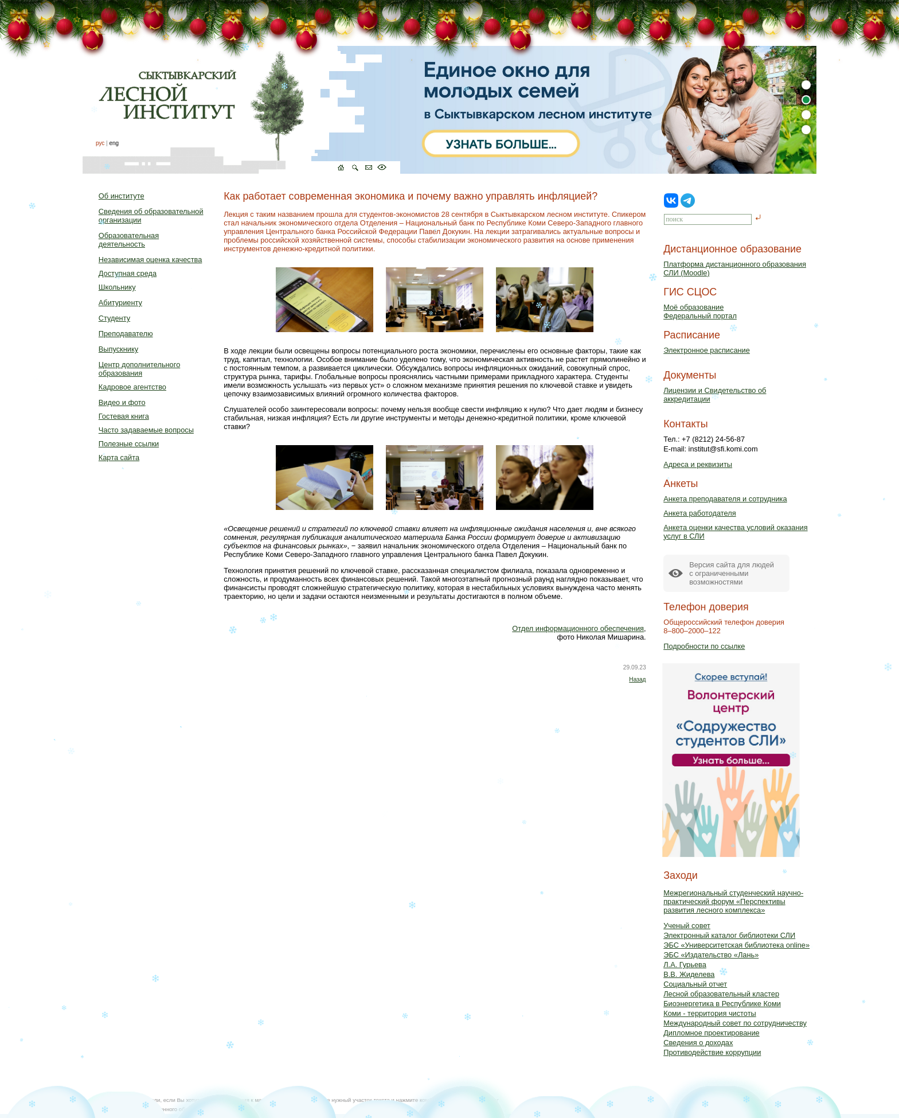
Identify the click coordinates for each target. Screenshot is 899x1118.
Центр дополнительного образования (139, 368)
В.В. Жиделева (688, 974)
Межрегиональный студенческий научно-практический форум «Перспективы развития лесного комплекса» (733, 901)
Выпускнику (118, 349)
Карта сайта (119, 457)
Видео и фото (122, 402)
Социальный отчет (695, 984)
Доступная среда (128, 273)
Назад (637, 679)
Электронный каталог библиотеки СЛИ (729, 935)
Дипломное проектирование (711, 1033)
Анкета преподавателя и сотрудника (725, 498)
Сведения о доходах (698, 1042)
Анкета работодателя (699, 513)
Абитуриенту (120, 302)
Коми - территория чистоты (709, 1013)
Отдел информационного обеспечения (578, 628)
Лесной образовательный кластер (721, 994)
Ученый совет (686, 925)
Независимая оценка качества (150, 259)
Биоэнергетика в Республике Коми (722, 1003)
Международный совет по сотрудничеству (735, 1023)
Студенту (114, 318)
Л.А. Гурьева (684, 964)
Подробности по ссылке (704, 646)
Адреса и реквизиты (697, 464)
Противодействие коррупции (712, 1052)
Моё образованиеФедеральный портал (700, 311)
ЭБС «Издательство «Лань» (711, 955)
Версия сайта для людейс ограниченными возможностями (731, 573)
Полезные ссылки (129, 443)
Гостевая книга (124, 416)
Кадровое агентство (132, 387)
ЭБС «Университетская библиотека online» (736, 945)
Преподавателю (126, 333)
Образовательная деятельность (129, 239)
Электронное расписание (706, 350)
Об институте (121, 196)
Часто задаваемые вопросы (146, 430)
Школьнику (117, 287)
